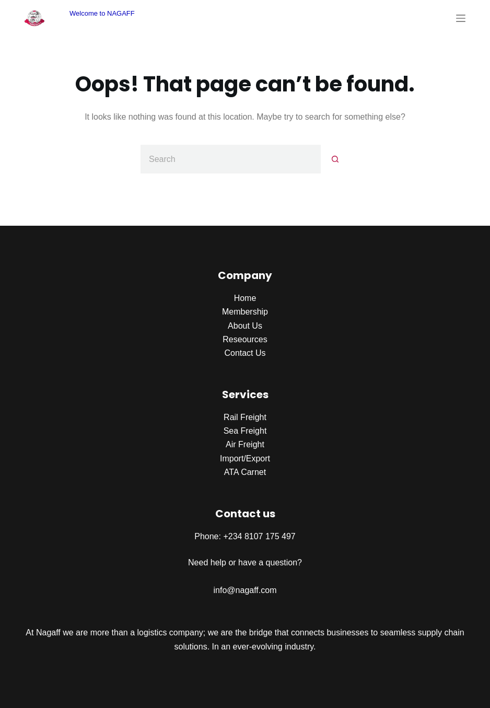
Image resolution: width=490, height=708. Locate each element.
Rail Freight (245, 417)
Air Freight (245, 444)
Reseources (245, 339)
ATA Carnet (245, 472)
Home (245, 298)
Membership (245, 311)
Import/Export (245, 458)
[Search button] (335, 159)
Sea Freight (245, 430)
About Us (245, 325)
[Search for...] (231, 159)
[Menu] (460, 18)
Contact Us (244, 353)
